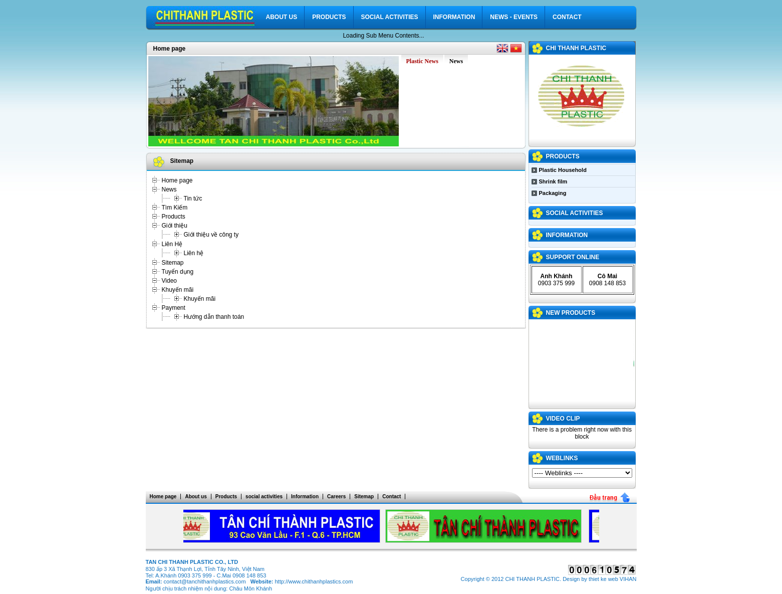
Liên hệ (194, 253)
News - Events (514, 17)
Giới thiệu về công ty (211, 234)
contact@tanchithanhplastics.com (205, 581)
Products (329, 17)
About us (282, 17)
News (169, 189)
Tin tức (193, 198)
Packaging (553, 193)
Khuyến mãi (178, 289)
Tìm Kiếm (175, 207)
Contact (567, 17)
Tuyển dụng (178, 271)
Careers (336, 496)
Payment (173, 307)
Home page (169, 48)
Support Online (573, 257)
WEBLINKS (562, 458)
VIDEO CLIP (563, 418)
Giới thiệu (174, 225)
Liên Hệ (172, 244)
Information (454, 17)
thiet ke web (603, 579)
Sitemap (173, 262)
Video (169, 280)
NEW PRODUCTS (571, 312)
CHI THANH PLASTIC (576, 48)
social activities (389, 17)
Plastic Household (563, 170)
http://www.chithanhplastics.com (314, 581)
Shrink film (553, 181)
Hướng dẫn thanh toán (214, 316)
